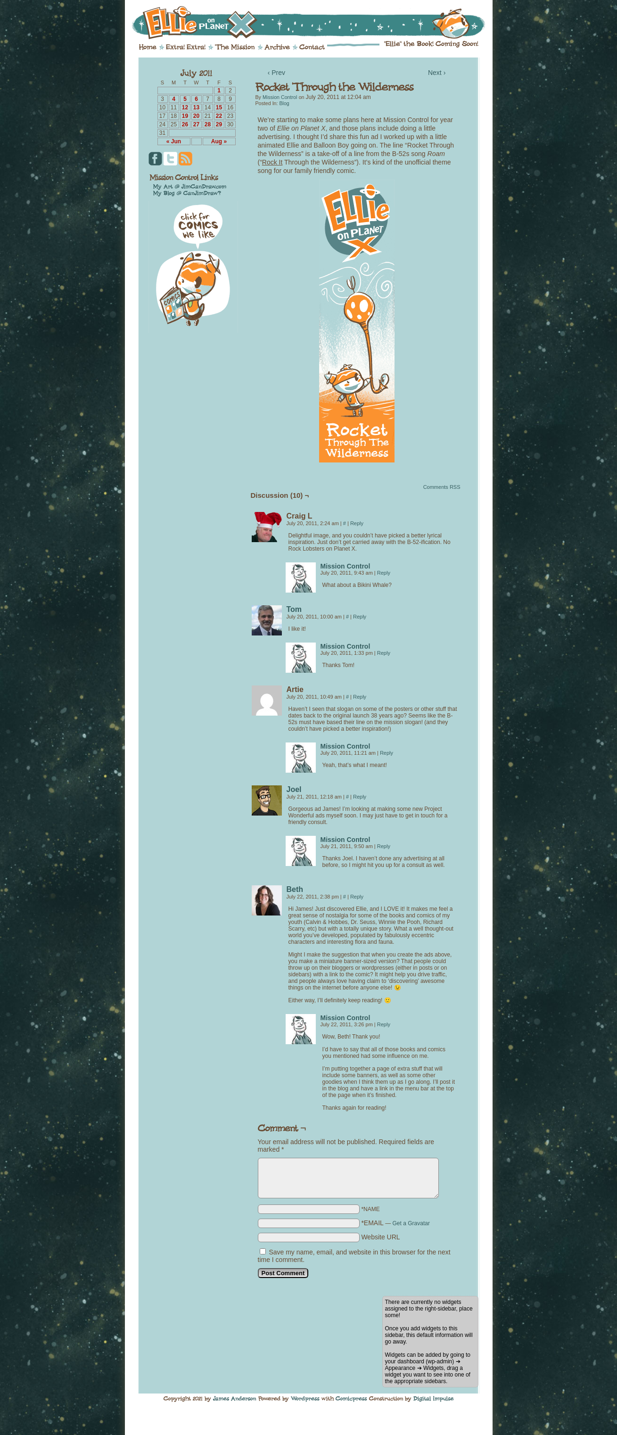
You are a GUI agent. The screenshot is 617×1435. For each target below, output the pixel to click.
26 (185, 124)
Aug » (219, 141)
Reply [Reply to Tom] (359, 616)
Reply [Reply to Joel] (359, 797)
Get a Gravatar (411, 1223)
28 (208, 124)
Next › (436, 72)
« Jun (173, 141)
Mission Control (280, 97)
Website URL (380, 1237)
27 (196, 124)
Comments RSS (442, 487)
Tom (294, 609)
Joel (294, 789)
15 (219, 107)
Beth (295, 889)
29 (219, 124)
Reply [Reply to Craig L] (356, 523)
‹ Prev (276, 72)
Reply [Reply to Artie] (359, 697)
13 (196, 107)
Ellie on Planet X (315, 22)
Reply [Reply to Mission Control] (383, 573)
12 (185, 107)
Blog (284, 103)
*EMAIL (395, 1223)
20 (196, 116)
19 (185, 116)
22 (219, 116)
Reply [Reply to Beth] (356, 896)
